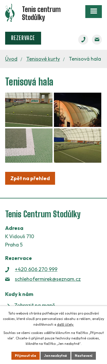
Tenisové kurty (43, 58)
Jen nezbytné (55, 355)
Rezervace (23, 38)
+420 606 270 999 (36, 269)
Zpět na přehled (30, 178)
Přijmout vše (25, 355)
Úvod (11, 58)
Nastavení (83, 355)
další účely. (65, 324)
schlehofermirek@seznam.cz (48, 279)
